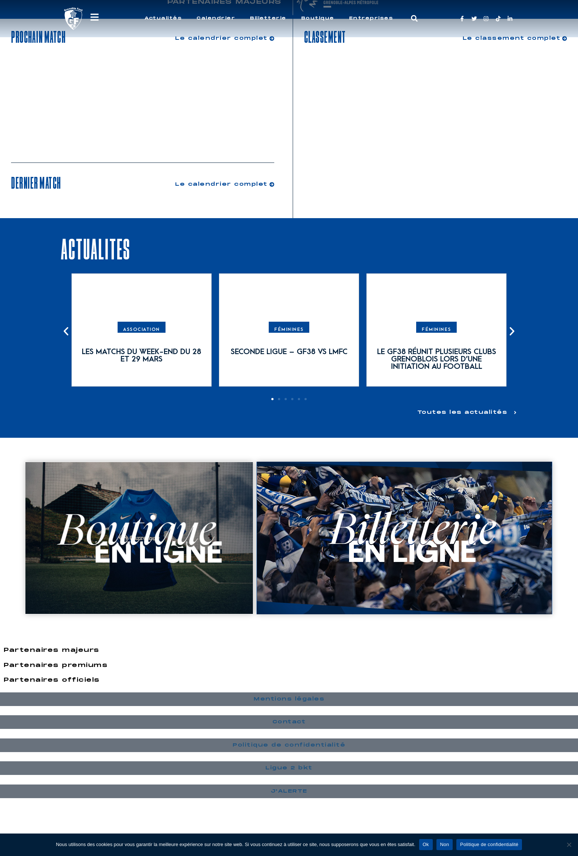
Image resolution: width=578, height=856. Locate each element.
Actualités (163, 18)
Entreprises (371, 18)
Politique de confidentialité (489, 844)
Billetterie (268, 18)
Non (444, 844)
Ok (426, 844)
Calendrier (215, 18)
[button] (414, 19)
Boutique (317, 18)
